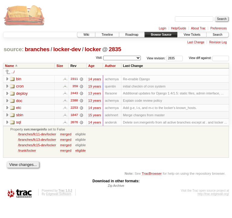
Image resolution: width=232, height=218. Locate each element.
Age (91, 66)
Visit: (99, 57)
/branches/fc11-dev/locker (37, 134)
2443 (74, 93)
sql (18, 122)
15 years (94, 115)
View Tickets (192, 34)
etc (18, 108)
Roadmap (131, 34)
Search (217, 34)
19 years (94, 86)
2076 (74, 122)
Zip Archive (116, 186)
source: (14, 49)
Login (162, 28)
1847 (74, 115)
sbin (19, 115)
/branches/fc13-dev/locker (37, 140)
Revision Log (218, 42)
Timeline (107, 34)
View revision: (156, 58)
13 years (94, 93)
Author (110, 66)
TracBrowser (152, 174)
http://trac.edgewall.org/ (213, 194)
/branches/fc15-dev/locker (37, 145)
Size (59, 66)
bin (18, 79)
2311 (74, 79)
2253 (74, 108)
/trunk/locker (27, 151)
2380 (74, 100)
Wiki (86, 34)
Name (9, 66)
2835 (115, 49)
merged (65, 134)
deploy (21, 93)
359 (75, 86)
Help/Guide (178, 28)
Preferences (219, 28)
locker (93, 49)
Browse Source (161, 34)
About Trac (198, 28)
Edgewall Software (58, 194)
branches (37, 49)
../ (13, 72)
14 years (94, 79)
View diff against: (209, 58)
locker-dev (67, 49)
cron (20, 86)
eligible (80, 151)
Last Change (196, 42)
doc (19, 100)
